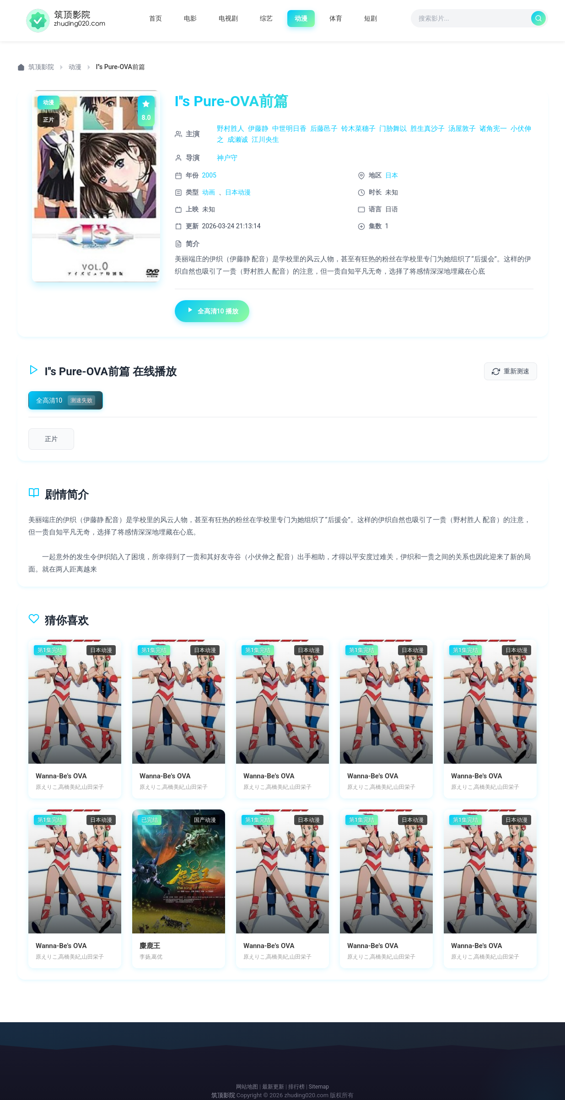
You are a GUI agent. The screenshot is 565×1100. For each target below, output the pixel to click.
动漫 (75, 66)
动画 (208, 192)
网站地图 (247, 1087)
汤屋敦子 (462, 128)
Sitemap (319, 1087)
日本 (391, 175)
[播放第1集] (51, 439)
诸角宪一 (493, 128)
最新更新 (273, 1087)
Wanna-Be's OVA (61, 776)
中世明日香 (289, 128)
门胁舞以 (393, 128)
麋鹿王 (150, 946)
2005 (209, 175)
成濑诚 (237, 139)
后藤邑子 (324, 128)
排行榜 (296, 1087)
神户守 (227, 158)
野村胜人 (230, 128)
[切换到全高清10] (65, 400)
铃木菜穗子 (358, 128)
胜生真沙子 (427, 128)
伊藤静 (258, 128)
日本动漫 (238, 192)
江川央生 (265, 139)
